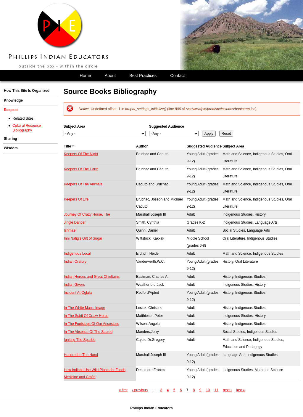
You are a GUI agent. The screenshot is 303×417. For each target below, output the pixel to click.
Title (69, 146)
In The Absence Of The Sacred (88, 332)
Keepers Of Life (76, 199)
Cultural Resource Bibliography (26, 128)
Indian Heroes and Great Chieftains (92, 277)
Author (142, 146)
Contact (177, 75)
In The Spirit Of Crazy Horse (86, 316)
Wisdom (11, 148)
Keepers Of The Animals (83, 184)
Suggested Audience (166, 126)
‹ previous (140, 390)
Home (85, 75)
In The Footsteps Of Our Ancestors (91, 324)
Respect (11, 110)
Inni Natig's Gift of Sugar (83, 238)
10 (208, 390)
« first (123, 390)
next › (227, 390)
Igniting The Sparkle (80, 340)
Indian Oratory (75, 261)
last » (240, 390)
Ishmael (70, 230)
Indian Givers (74, 285)
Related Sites (22, 118)
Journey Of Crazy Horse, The (87, 214)
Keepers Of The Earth (81, 169)
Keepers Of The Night (81, 154)
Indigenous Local (77, 253)
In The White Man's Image (84, 308)
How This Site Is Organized (26, 91)
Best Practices (143, 75)
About (110, 75)
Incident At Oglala (78, 293)
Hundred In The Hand (81, 355)
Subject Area (74, 126)
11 (216, 390)
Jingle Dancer (75, 222)
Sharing (10, 139)
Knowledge (13, 100)
